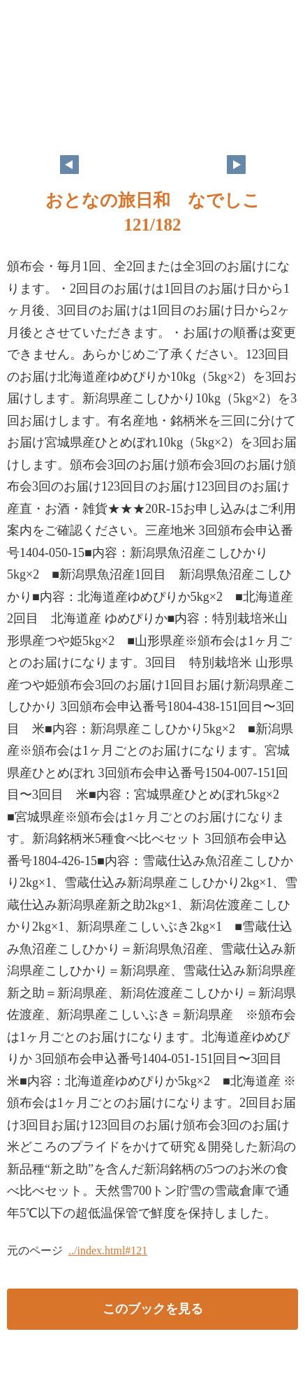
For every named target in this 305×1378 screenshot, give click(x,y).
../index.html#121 (107, 1250)
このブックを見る (153, 1309)
